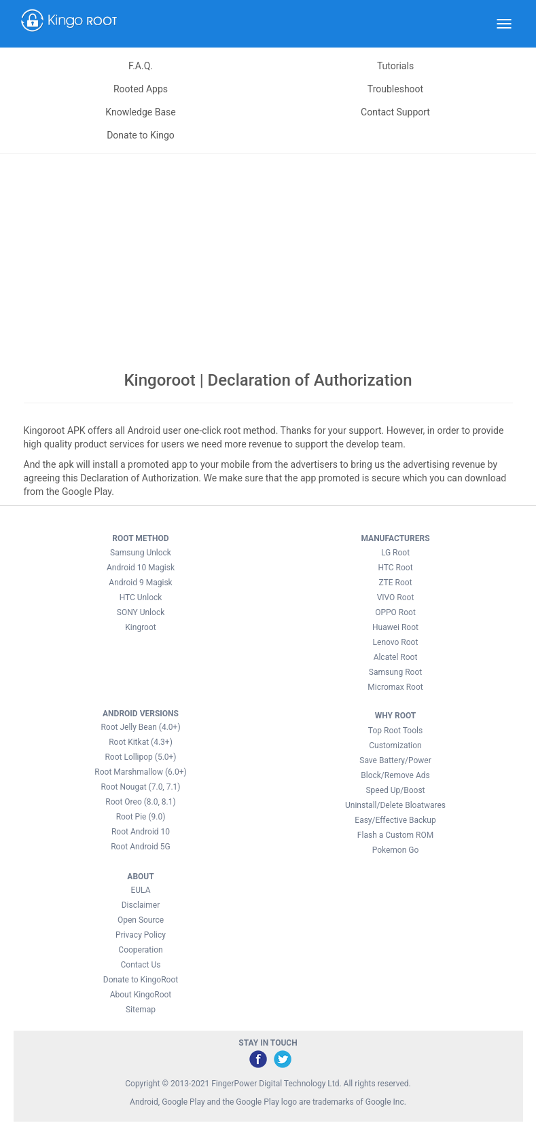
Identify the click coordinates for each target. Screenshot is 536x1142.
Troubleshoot (395, 89)
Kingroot (140, 627)
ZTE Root (395, 582)
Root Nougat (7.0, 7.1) (140, 787)
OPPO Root (395, 612)
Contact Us (141, 965)
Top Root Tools (395, 730)
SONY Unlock (141, 612)
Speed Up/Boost (395, 790)
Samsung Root (395, 672)
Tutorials (395, 65)
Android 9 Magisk (140, 582)
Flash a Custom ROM (395, 835)
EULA (140, 890)
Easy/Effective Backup (395, 820)
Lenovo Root (395, 642)
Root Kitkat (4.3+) (141, 742)
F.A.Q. (140, 65)
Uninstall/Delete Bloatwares (395, 805)
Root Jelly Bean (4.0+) (140, 727)
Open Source (141, 920)
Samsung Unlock (140, 552)
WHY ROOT (395, 715)
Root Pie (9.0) (141, 817)
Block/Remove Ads (395, 775)
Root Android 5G (141, 846)
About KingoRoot (141, 994)
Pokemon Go (395, 850)
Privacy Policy (140, 935)
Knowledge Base (140, 112)
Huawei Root (395, 627)
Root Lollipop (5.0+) (140, 757)
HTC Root (395, 567)
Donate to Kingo (141, 135)
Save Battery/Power (395, 760)
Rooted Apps (140, 89)
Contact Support (395, 112)
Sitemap (141, 1009)
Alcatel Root (396, 657)
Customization (395, 745)
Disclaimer (141, 905)
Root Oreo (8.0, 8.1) (140, 802)
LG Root (395, 552)
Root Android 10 (140, 831)
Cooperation (140, 950)
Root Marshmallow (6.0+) (140, 772)
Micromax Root (395, 687)
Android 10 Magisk (141, 567)
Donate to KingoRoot (140, 979)
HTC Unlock (141, 597)
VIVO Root (395, 597)
